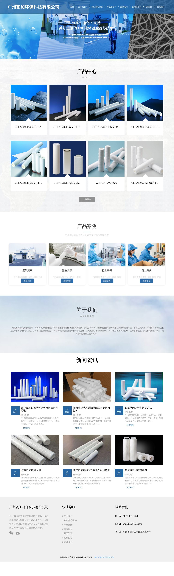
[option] (87, 29)
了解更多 (87, 199)
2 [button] (88, 54)
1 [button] (85, 54)
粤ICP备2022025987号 (104, 557)
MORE (26, 428)
